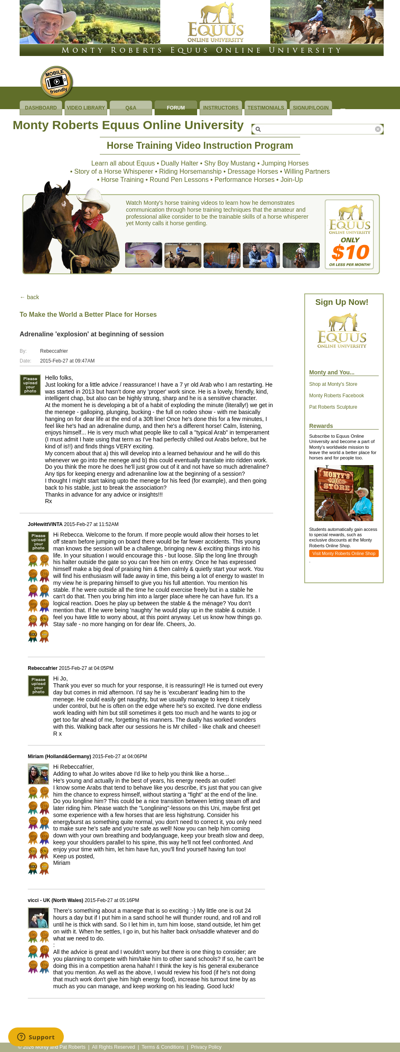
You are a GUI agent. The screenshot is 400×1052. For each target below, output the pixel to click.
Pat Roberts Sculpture (333, 407)
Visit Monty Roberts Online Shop (343, 553)
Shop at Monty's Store (333, 384)
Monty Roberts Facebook (336, 395)
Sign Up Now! (342, 302)
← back (29, 297)
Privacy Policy (206, 1047)
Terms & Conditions (163, 1047)
